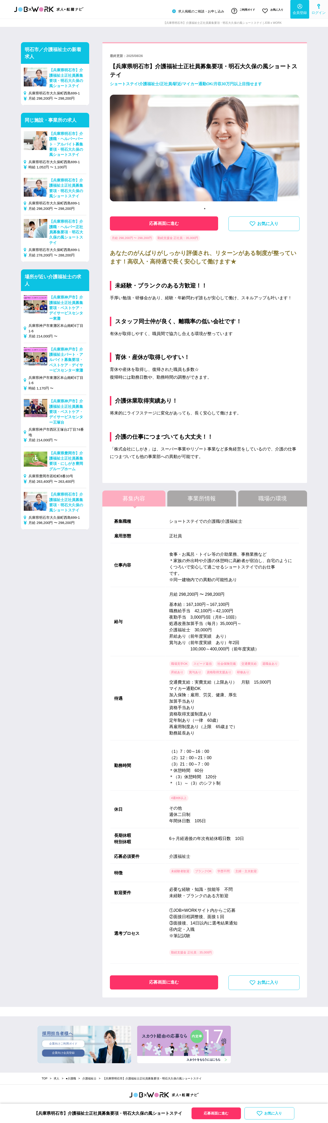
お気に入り (271, 10)
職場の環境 (272, 496)
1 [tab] (204, 206)
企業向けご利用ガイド (63, 1042)
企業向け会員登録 (63, 1052)
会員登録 (299, 8)
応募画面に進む (164, 221)
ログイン (318, 8)
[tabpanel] (205, 148)
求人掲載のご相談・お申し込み (192, 10)
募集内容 (134, 496)
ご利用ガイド (239, 10)
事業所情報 (202, 496)
